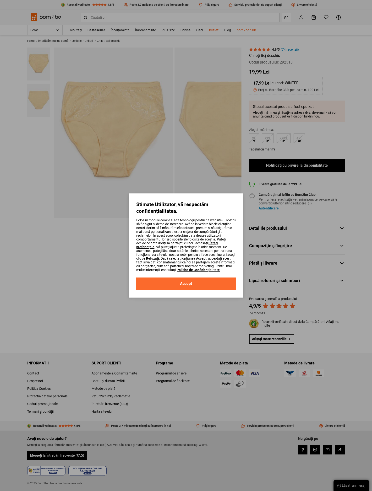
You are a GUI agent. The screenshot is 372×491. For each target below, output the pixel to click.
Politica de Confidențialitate (198, 270)
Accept (201, 258)
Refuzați (152, 258)
